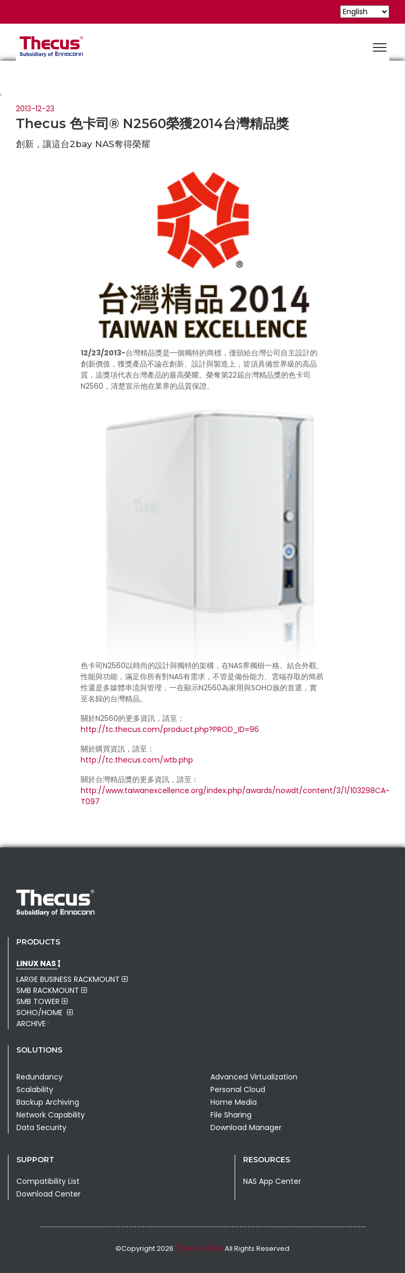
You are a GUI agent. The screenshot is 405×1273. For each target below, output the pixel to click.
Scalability (34, 1089)
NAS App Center (272, 1181)
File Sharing (231, 1115)
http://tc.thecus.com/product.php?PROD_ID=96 (170, 729)
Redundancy (39, 1077)
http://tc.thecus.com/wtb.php (137, 760)
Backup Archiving (47, 1102)
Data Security (41, 1127)
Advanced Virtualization (253, 1077)
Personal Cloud (237, 1089)
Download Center (48, 1194)
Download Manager (246, 1127)
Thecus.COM (200, 1248)
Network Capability (50, 1115)
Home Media (233, 1102)
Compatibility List (48, 1181)
